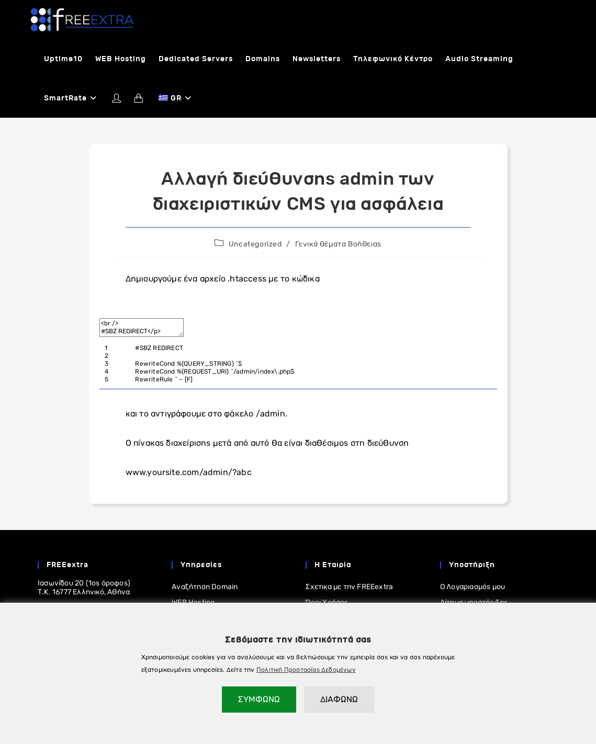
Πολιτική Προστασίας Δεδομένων (306, 669)
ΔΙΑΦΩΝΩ (339, 699)
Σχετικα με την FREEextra (349, 586)
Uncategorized (255, 244)
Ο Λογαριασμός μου (472, 586)
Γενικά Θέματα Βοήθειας (338, 244)
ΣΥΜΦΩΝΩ (259, 699)
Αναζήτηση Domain (205, 586)
